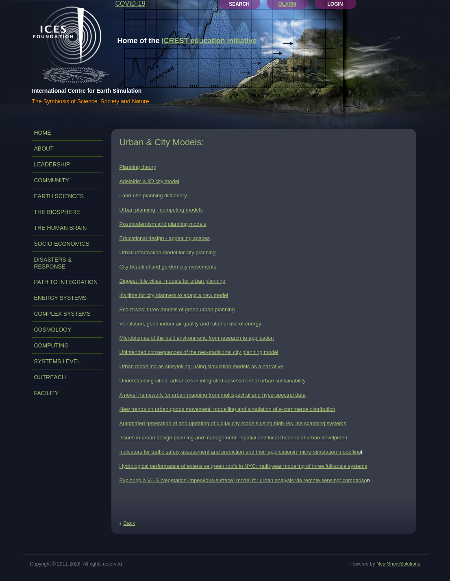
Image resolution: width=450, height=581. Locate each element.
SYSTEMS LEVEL (57, 361)
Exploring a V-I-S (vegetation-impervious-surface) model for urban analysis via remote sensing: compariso (243, 480)
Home (42, 132)
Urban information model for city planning (168, 252)
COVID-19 (130, 3)
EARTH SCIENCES (59, 196)
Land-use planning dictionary (153, 195)
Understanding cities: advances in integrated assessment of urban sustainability (213, 381)
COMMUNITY (51, 180)
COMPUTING (51, 345)
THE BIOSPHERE (57, 212)
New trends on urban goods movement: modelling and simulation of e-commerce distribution (227, 409)
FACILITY (46, 393)
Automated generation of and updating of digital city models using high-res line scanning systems (233, 423)
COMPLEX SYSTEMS (62, 313)
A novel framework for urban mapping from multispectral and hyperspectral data (213, 395)
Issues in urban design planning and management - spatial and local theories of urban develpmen (234, 438)
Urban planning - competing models (161, 210)
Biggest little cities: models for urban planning (173, 281)
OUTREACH (50, 377)
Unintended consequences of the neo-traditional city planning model (199, 352)
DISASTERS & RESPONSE (53, 263)
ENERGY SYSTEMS (60, 298)
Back (129, 523)
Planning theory (138, 167)
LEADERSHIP (52, 164)
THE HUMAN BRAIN (60, 228)
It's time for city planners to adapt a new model (174, 295)
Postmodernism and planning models (163, 224)
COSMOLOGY (53, 329)
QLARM (287, 4)
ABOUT (44, 148)
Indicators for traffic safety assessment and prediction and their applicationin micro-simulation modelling (240, 452)
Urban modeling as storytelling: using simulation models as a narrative (201, 366)
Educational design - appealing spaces (165, 238)
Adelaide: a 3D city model (149, 181)
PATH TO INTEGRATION (66, 282)
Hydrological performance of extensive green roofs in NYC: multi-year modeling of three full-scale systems (243, 466)
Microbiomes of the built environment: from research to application (197, 338)
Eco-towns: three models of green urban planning (177, 309)
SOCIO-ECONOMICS (61, 243)
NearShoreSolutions (398, 564)
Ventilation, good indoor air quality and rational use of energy (190, 324)
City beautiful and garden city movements (168, 267)
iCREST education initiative (209, 41)
